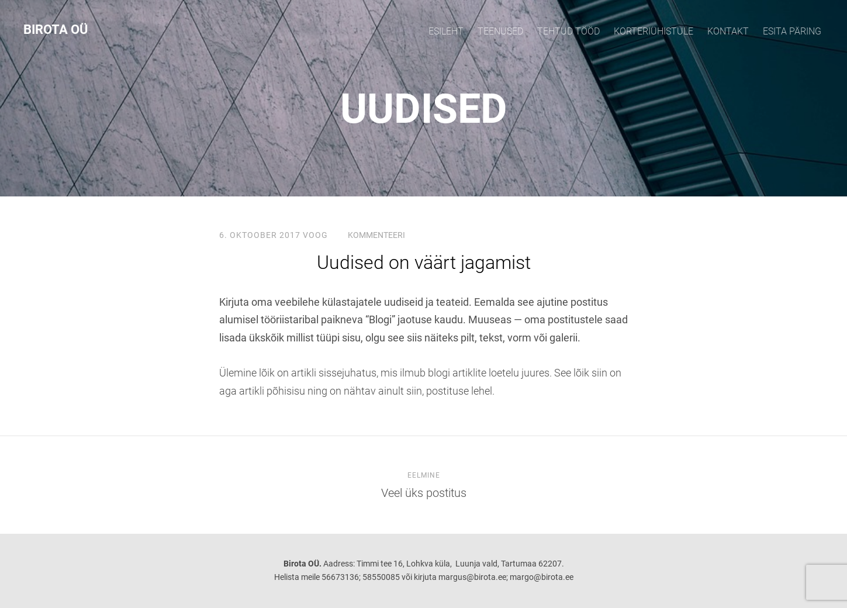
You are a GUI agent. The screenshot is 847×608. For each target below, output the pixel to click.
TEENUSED (500, 31)
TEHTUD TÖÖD (568, 31)
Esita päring (792, 31)
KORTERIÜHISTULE (653, 31)
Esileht (446, 31)
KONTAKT (728, 31)
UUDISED (423, 109)
